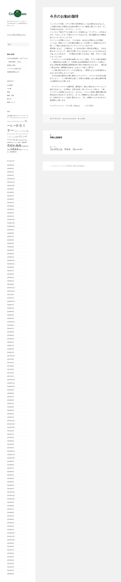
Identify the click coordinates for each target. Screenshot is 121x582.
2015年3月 (10, 444)
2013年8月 (10, 506)
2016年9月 (10, 390)
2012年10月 (11, 540)
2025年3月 (10, 209)
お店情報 (10, 85)
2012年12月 (11, 533)
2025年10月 (11, 185)
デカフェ (16, 131)
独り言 (9, 99)
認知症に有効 (11, 65)
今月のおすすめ (22, 140)
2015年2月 (10, 448)
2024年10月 (11, 226)
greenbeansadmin (70, 119)
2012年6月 (10, 553)
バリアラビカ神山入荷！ (14, 69)
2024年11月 (11, 223)
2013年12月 (11, 492)
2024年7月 (10, 237)
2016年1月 (10, 417)
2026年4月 (10, 165)
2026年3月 (10, 168)
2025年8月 (10, 192)
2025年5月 (10, 203)
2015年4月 (10, 441)
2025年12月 (11, 179)
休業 (8, 142)
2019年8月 (10, 325)
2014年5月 (10, 475)
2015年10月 (11, 427)
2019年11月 (11, 322)
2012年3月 (10, 563)
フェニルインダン (14, 134)
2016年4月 (10, 407)
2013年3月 (10, 523)
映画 (8, 92)
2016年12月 (11, 380)
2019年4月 (10, 335)
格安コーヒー (22, 149)
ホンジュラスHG (13, 137)
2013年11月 (11, 495)
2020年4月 (10, 312)
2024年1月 (10, 257)
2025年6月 (10, 199)
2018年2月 (10, 349)
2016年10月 (11, 386)
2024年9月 (10, 230)
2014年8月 (10, 465)
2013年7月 (10, 509)
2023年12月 (11, 260)
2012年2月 (10, 567)
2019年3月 (10, 339)
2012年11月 (11, 536)
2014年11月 (11, 455)
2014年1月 (10, 489)
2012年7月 (10, 550)
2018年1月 (10, 352)
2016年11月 (11, 383)
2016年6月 (10, 400)
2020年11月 (11, 301)
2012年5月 (10, 557)
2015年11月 (11, 424)
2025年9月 (10, 189)
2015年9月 (10, 431)
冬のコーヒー (13, 142)
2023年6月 (10, 274)
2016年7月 (10, 397)
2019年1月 (10, 342)
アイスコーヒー (22, 115)
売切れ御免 (14, 145)
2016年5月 (10, 403)
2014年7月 (10, 468)
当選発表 (14, 149)
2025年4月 (10, 206)
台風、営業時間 (22, 142)
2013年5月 (10, 516)
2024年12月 (11, 219)
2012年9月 (10, 543)
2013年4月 (10, 519)
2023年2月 (10, 277)
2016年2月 (10, 414)
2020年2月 (10, 315)
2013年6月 (10, 512)
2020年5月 (10, 308)
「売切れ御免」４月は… (14, 62)
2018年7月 (10, 346)
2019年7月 (10, 328)
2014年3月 (10, 482)
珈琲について (11, 102)
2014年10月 (11, 458)
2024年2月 (10, 254)
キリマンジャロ (19, 117)
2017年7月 (10, 363)
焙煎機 (12, 152)
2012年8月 (10, 546)
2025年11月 (11, 182)
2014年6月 (10, 472)
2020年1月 (10, 318)
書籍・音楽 (10, 95)
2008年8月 (10, 574)
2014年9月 (10, 461)
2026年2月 (10, 172)
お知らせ (14, 115)
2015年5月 (10, 437)
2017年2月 (10, 373)
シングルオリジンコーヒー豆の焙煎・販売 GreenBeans (67, 166)
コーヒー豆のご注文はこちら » (16, 34)
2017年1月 (10, 376)
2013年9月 (10, 502)
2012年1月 (10, 570)
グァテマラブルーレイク (17, 121)
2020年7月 (10, 305)
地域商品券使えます (13, 72)
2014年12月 (11, 451)
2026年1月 (10, 175)
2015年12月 (11, 421)
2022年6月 (10, 284)
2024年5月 (10, 243)
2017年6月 (10, 366)
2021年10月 (11, 291)
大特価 (24, 146)
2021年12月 (11, 288)
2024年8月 (10, 233)
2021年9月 (10, 294)
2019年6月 (10, 332)
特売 (15, 152)
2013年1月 (10, 530)
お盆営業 (9, 115)
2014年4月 (10, 478)
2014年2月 (10, 485)
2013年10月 (11, 499)
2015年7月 (10, 434)
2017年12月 (11, 356)
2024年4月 (10, 247)
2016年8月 (10, 393)
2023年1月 (10, 281)
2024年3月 (10, 250)
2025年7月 (10, 196)
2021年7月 (10, 298)
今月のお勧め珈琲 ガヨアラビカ (17, 58)
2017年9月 (10, 359)
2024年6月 (10, 240)
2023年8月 (10, 267)
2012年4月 (10, 560)
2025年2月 (10, 213)
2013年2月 (10, 526)
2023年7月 (10, 271)
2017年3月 (10, 369)
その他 (9, 89)
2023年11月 (11, 264)
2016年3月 (10, 410)
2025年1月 (10, 216)
